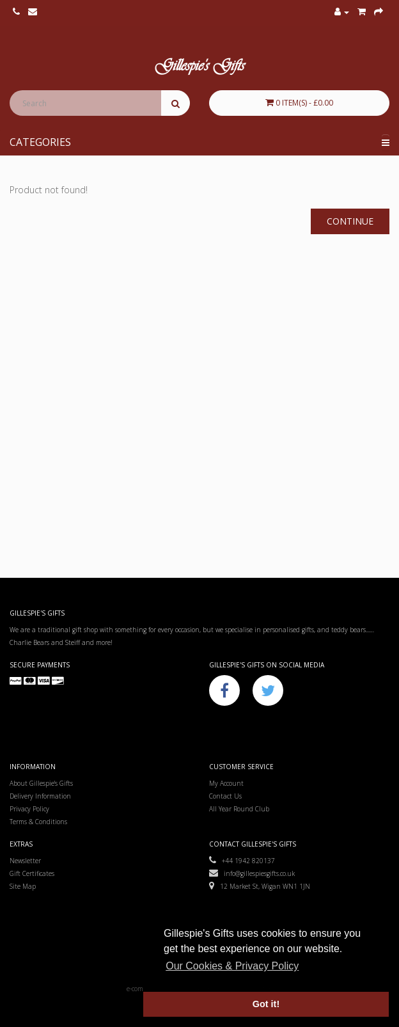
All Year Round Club (239, 808)
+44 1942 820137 (242, 860)
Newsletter (25, 860)
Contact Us (225, 796)
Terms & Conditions (38, 821)
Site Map (23, 886)
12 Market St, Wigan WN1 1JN (259, 886)
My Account (226, 783)
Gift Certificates (32, 873)
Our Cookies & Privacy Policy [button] (232, 965)
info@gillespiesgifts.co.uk (252, 873)
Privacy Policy (29, 808)
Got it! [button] (266, 1004)
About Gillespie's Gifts (41, 783)
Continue (350, 221)
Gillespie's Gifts (199, 67)
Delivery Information (40, 796)
